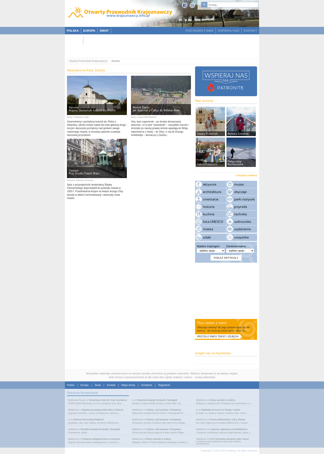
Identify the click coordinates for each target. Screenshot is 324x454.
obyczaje (240, 192)
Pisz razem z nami (211, 322)
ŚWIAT (104, 30)
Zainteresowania (236, 246)
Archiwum (146, 385)
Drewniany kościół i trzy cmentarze (108, 400)
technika (240, 214)
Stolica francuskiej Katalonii (88, 419)
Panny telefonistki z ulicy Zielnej (227, 419)
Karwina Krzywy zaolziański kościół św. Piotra (92, 108)
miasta (208, 229)
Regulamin (164, 385)
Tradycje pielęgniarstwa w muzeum (101, 439)
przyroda (240, 207)
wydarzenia (242, 229)
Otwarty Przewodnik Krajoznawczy (88, 61)
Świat (98, 385)
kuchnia (208, 214)
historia (208, 207)
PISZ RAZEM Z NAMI (199, 30)
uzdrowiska (242, 221)
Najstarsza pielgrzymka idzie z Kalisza (102, 409)
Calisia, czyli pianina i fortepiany (163, 409)
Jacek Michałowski (147, 117)
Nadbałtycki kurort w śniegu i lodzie (220, 409)
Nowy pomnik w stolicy (158, 439)
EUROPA (89, 30)
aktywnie (209, 184)
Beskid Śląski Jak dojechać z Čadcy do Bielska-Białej (156, 108)
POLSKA (73, 30)
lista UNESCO (213, 221)
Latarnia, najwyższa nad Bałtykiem (228, 429)
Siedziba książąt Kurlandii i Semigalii (100, 429)
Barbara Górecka (84, 180)
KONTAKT (250, 30)
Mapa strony (128, 385)
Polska (70, 385)
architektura (212, 192)
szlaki (207, 237)
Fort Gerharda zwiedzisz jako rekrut (229, 439)
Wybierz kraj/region (208, 246)
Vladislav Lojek (81, 117)
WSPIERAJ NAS (228, 30)
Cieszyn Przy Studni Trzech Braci (84, 172)
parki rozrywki (244, 199)
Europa (85, 385)
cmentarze (210, 199)
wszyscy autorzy (247, 175)
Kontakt (111, 385)
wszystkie (241, 237)
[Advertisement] (159, 44)
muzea (239, 184)
